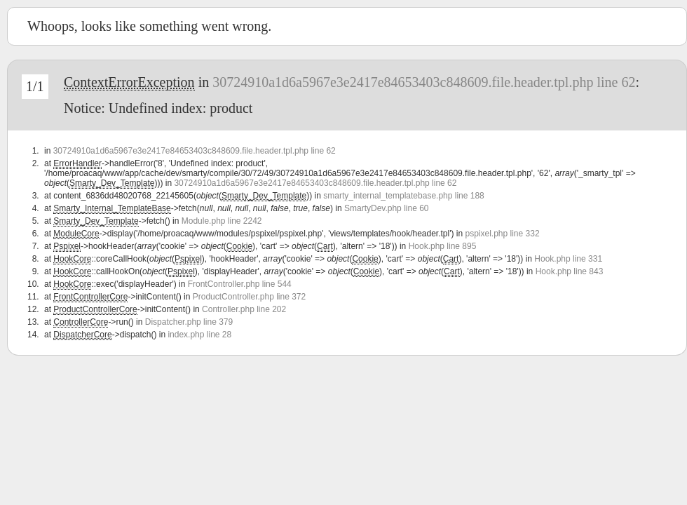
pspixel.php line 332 (502, 233)
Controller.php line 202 (244, 309)
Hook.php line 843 (570, 271)
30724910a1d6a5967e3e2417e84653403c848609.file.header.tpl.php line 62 (423, 82)
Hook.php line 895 (443, 246)
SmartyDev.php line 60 (386, 208)
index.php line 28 (199, 334)
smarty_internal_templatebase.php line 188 (403, 196)
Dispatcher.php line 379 (189, 322)
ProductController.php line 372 (249, 297)
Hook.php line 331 (568, 259)
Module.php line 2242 (222, 221)
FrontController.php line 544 (240, 284)
